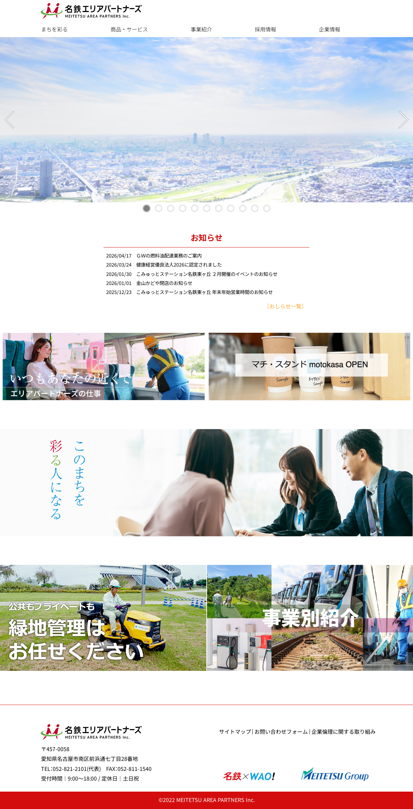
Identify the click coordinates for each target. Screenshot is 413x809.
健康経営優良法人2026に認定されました (179, 264)
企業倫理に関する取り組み (344, 731)
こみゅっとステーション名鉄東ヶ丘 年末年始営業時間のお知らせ (204, 292)
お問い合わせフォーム (281, 731)
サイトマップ (235, 731)
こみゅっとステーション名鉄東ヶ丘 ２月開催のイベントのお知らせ (206, 274)
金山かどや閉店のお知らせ (164, 283)
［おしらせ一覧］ (285, 306)
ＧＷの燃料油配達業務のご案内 (169, 255)
